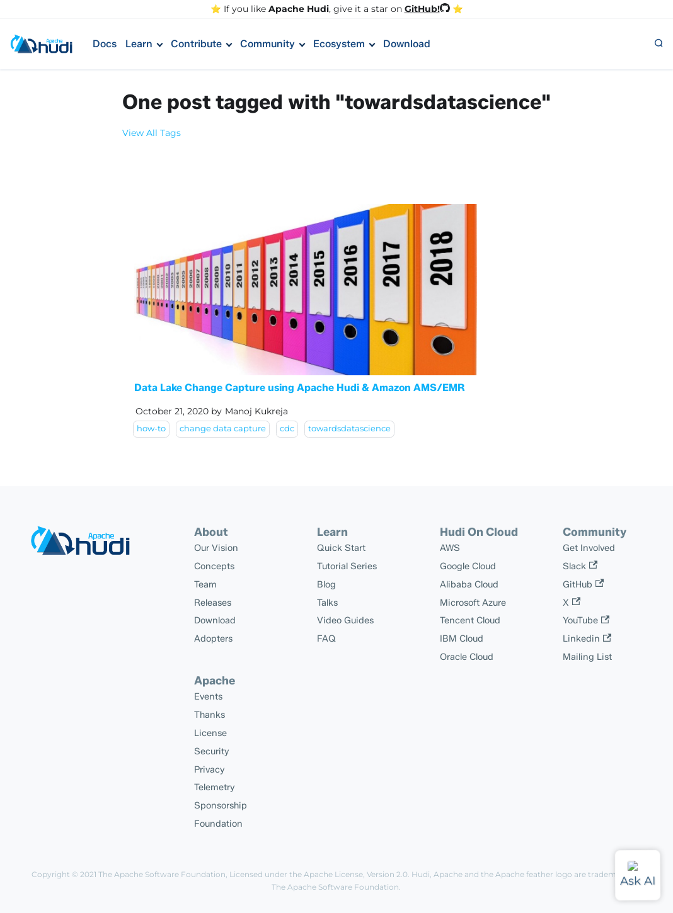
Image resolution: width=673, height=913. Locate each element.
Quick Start (341, 547)
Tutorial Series (347, 566)
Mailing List (587, 656)
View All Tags (151, 133)
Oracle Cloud (466, 656)
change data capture (223, 428)
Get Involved (589, 547)
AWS (450, 547)
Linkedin (587, 638)
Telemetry (214, 787)
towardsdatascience (349, 428)
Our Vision (216, 547)
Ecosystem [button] (339, 44)
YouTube (586, 620)
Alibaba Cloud (469, 584)
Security (211, 751)
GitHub (583, 584)
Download (406, 44)
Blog (326, 584)
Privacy (209, 769)
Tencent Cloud (470, 620)
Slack (580, 566)
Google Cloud (468, 566)
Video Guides (345, 620)
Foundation (218, 823)
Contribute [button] (196, 44)
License (210, 733)
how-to (151, 428)
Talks (327, 602)
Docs (105, 44)
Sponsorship (220, 805)
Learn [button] (138, 44)
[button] (658, 44)
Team (205, 584)
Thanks (209, 714)
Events (208, 696)
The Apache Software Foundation (162, 874)
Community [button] (267, 44)
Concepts (214, 566)
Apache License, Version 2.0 (356, 874)
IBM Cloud (461, 638)
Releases (212, 602)
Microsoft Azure (473, 602)
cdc (287, 428)
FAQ (326, 638)
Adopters (213, 638)
